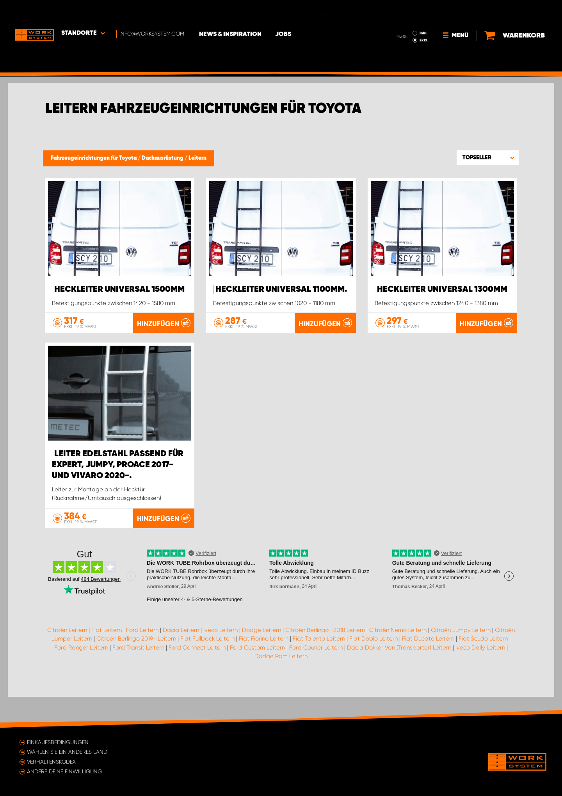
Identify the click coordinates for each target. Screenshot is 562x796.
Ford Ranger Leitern (81, 677)
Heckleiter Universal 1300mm (442, 289)
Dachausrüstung (163, 158)
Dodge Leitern (261, 660)
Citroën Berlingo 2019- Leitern (136, 669)
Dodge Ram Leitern (281, 686)
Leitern (197, 158)
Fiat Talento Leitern (319, 669)
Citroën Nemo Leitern (398, 660)
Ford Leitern (142, 660)
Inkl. (423, 11)
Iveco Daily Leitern (480, 677)
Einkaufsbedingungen (58, 742)
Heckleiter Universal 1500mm (119, 289)
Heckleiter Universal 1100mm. (281, 289)
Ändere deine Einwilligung (64, 771)
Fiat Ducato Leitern (428, 669)
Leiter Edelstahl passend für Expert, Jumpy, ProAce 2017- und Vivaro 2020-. (117, 495)
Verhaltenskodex (51, 762)
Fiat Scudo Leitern (483, 669)
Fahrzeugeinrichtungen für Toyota (94, 158)
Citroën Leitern (67, 660)
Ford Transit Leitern (138, 677)
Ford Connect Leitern (197, 677)
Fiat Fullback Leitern (207, 669)
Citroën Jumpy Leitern (461, 660)
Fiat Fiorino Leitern (263, 669)
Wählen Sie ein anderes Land (67, 752)
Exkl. (423, 18)
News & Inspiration (232, 12)
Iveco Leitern (220, 660)
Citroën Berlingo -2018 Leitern (325, 660)
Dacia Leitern (181, 660)
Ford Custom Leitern (257, 677)
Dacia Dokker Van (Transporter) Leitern (399, 677)
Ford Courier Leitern (316, 677)
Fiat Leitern (106, 660)
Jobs (285, 12)
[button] (488, 157)
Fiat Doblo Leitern (373, 669)
